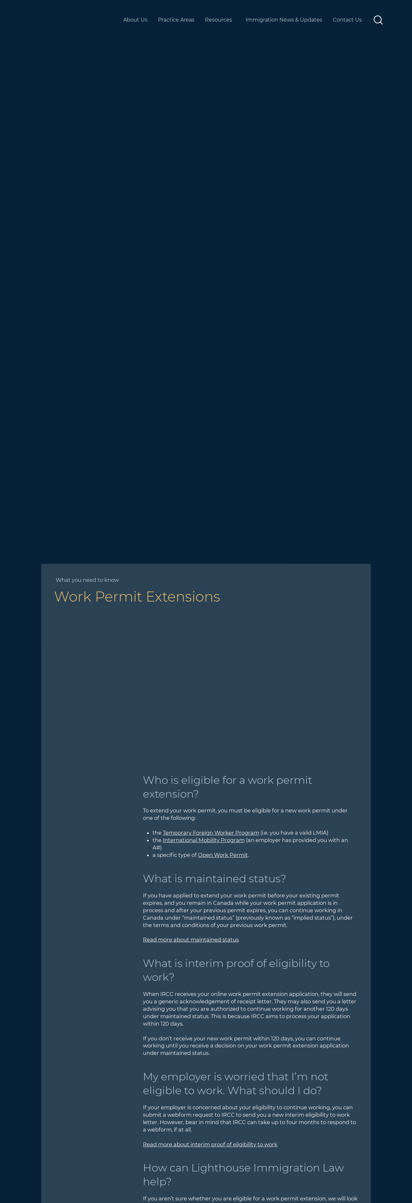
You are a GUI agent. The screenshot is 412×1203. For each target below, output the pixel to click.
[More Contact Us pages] (368, 20)
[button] (378, 20)
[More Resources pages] (238, 20)
